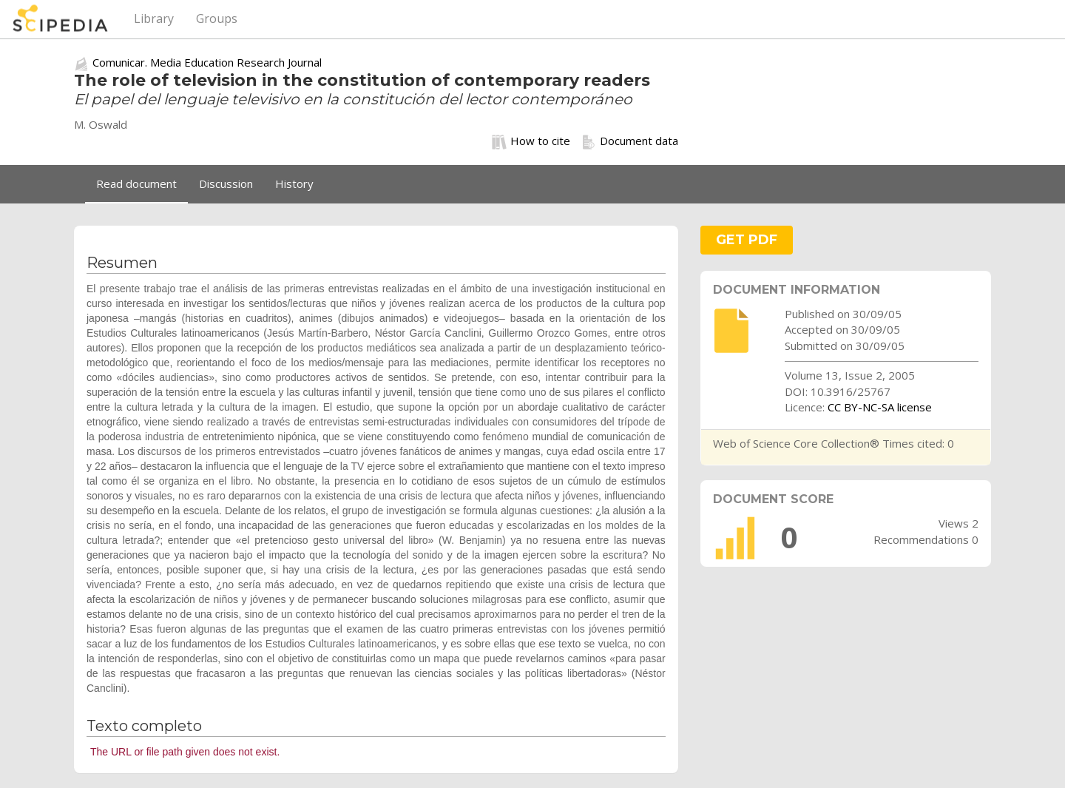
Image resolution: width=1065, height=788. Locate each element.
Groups (216, 18)
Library (154, 18)
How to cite (531, 141)
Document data (629, 141)
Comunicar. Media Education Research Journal (207, 62)
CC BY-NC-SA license (880, 407)
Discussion (226, 183)
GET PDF (746, 240)
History (294, 183)
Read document (136, 183)
